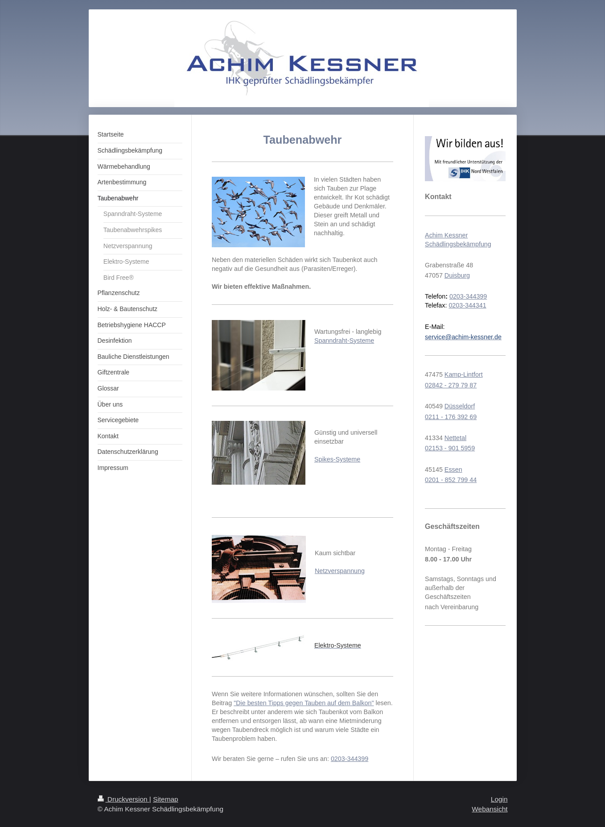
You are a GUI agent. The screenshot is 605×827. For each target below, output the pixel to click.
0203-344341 (467, 305)
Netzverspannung (340, 570)
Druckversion (123, 799)
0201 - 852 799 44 (451, 479)
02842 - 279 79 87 (451, 385)
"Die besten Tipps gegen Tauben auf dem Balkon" (304, 702)
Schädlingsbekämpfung (458, 244)
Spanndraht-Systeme (344, 340)
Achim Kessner (446, 235)
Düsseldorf (459, 406)
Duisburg (457, 275)
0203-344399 (349, 758)
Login (499, 799)
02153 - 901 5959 (450, 448)
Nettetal (455, 437)
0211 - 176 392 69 (451, 416)
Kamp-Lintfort (463, 374)
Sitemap (165, 799)
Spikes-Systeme (337, 459)
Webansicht (489, 809)
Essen (453, 469)
